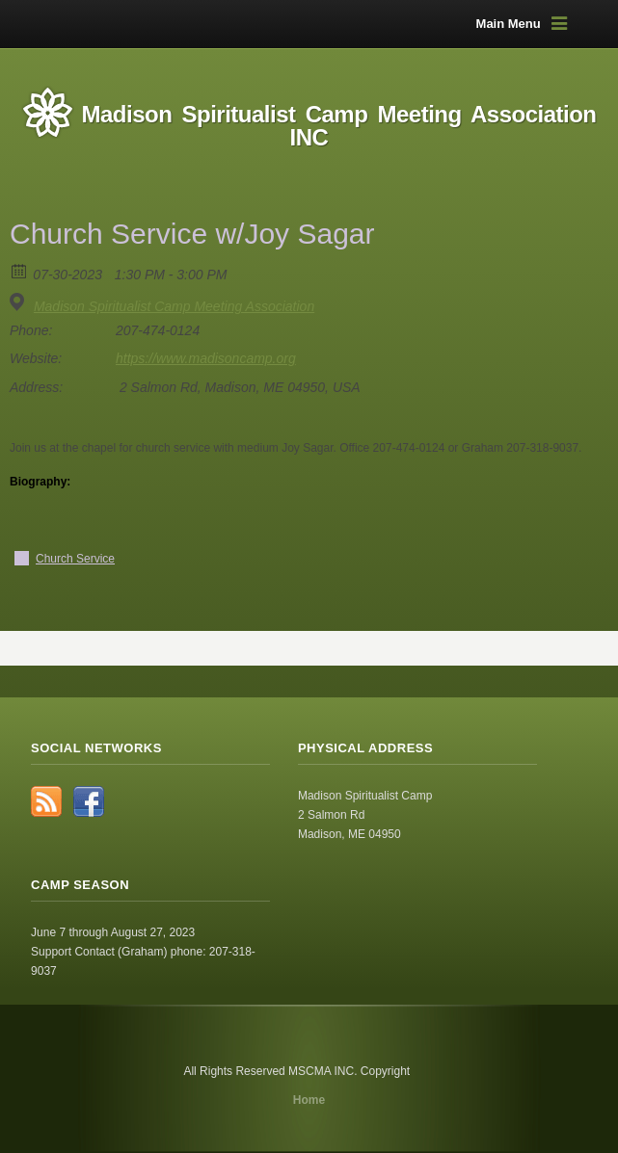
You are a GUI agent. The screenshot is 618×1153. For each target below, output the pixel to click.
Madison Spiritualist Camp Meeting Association (174, 306)
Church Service (75, 558)
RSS (46, 801)
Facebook (88, 801)
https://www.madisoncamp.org (206, 358)
